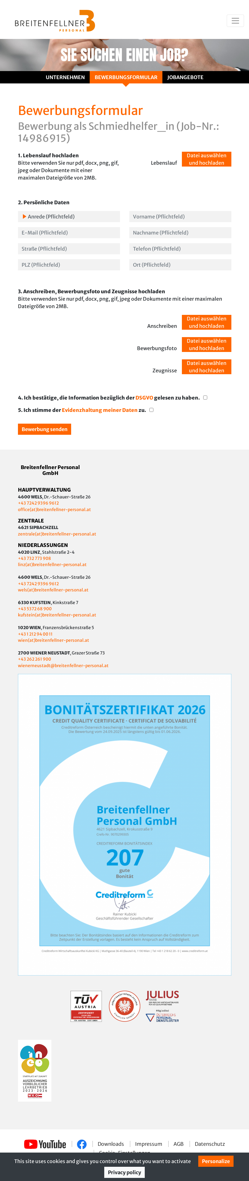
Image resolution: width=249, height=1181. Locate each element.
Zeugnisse (164, 370)
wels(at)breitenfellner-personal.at (53, 590)
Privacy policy (124, 1172)
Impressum (149, 1144)
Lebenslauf (164, 163)
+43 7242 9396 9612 (38, 503)
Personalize (216, 1161)
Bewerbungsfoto (157, 348)
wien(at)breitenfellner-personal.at (53, 640)
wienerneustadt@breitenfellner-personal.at (63, 665)
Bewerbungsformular (126, 77)
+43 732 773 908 (35, 558)
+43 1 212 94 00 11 (35, 634)
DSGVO (144, 398)
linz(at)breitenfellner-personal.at (52, 564)
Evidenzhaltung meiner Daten (100, 410)
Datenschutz (210, 1144)
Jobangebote (185, 77)
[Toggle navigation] (235, 21)
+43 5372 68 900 (35, 609)
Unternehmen (65, 77)
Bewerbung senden (44, 429)
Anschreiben (162, 326)
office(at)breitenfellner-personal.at (54, 509)
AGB (179, 1144)
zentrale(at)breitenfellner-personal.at (57, 534)
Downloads (111, 1144)
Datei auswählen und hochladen (206, 159)
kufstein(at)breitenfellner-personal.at (57, 615)
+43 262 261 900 (34, 659)
